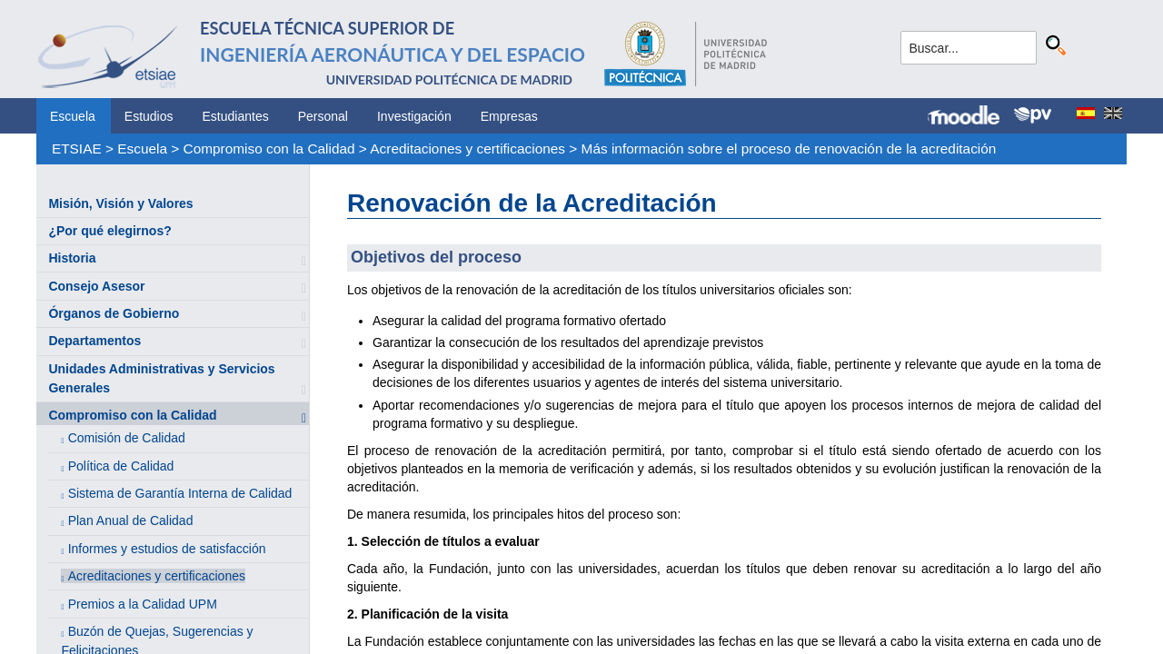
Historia (71, 258)
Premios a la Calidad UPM (142, 604)
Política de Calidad (121, 466)
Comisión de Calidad (126, 438)
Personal (323, 116)
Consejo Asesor (96, 286)
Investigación (414, 116)
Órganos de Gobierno (113, 313)
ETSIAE (77, 148)
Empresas (509, 116)
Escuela (72, 116)
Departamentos (94, 340)
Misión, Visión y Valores (120, 203)
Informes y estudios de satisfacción (167, 548)
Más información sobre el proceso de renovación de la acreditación (789, 148)
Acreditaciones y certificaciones (467, 148)
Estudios (149, 116)
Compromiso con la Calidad (269, 148)
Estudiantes (236, 116)
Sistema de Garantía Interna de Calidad (180, 493)
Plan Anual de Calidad (131, 520)
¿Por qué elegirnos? (109, 230)
